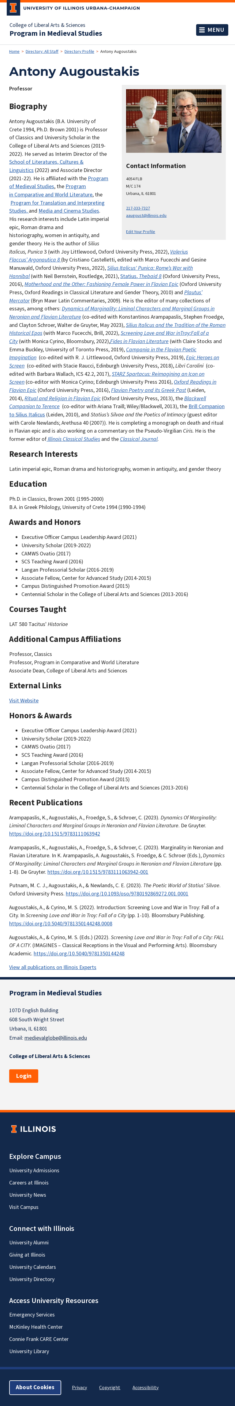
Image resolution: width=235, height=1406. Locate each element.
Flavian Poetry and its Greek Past (148, 390)
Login (24, 1076)
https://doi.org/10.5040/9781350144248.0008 (60, 924)
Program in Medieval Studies (55, 33)
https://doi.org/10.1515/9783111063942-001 (97, 872)
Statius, (129, 276)
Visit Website (24, 701)
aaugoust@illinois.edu (146, 215)
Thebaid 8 (150, 276)
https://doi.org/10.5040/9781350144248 (79, 953)
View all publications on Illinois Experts (52, 967)
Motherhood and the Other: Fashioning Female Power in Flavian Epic (101, 284)
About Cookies (35, 1387)
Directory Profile (79, 52)
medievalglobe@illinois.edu (55, 1038)
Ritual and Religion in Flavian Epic (62, 398)
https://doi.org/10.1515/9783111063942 (54, 834)
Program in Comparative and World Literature (50, 191)
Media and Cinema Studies (69, 211)
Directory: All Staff (42, 52)
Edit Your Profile (140, 232)
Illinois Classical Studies (74, 439)
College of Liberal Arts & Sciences (47, 25)
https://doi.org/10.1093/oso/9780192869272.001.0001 (127, 894)
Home (14, 52)
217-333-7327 (138, 208)
